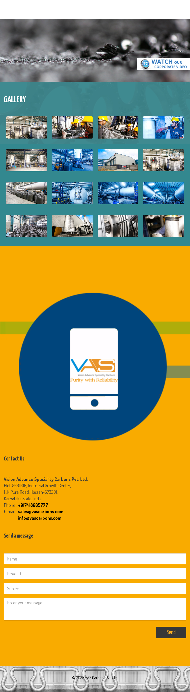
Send (171, 632)
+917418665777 (33, 505)
